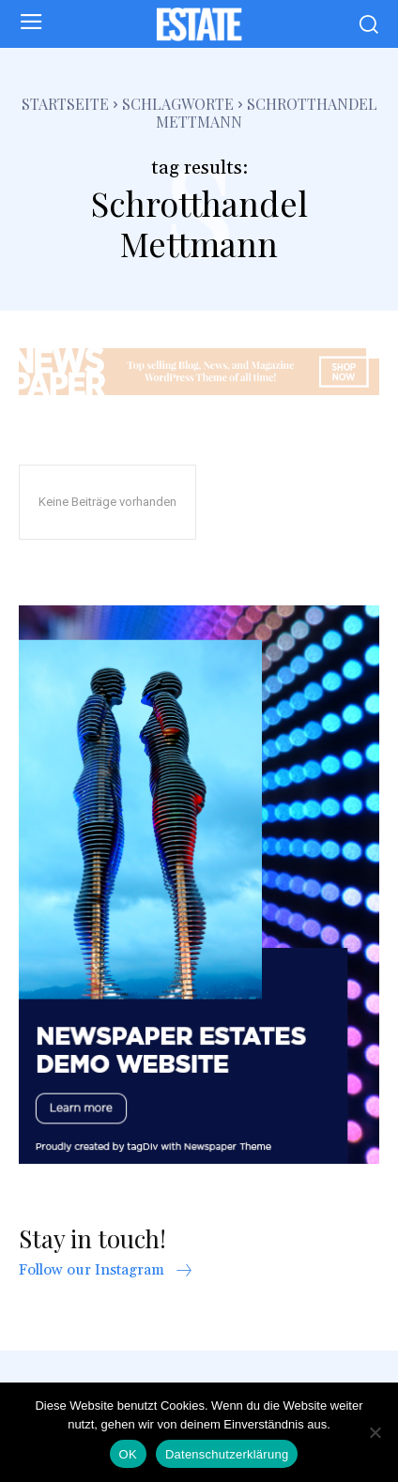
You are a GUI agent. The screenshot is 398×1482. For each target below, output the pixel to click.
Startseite (65, 104)
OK (128, 1454)
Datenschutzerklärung (226, 1454)
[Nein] (374, 1432)
